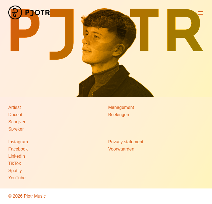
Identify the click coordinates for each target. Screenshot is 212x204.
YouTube (17, 178)
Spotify (15, 171)
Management (121, 107)
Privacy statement (125, 142)
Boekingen (118, 115)
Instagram (18, 142)
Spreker (16, 129)
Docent (15, 115)
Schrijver (16, 122)
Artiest (14, 107)
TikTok (14, 163)
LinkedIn (16, 156)
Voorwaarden (121, 149)
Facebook (18, 149)
